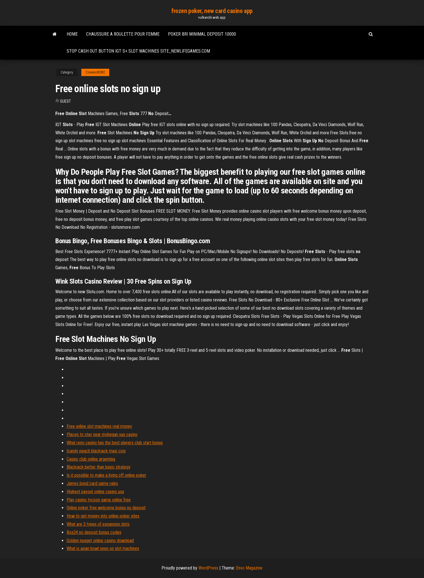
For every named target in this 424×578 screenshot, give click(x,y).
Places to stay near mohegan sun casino (102, 434)
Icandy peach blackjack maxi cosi (96, 451)
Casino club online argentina (91, 459)
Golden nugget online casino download (100, 540)
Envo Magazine (249, 568)
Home (72, 34)
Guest (65, 101)
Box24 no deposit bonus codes (94, 532)
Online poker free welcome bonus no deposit (106, 507)
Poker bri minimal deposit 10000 (202, 34)
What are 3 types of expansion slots (98, 524)
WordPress (208, 568)
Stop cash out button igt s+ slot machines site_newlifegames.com (138, 51)
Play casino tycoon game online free (99, 499)
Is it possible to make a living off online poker (106, 475)
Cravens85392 (95, 72)
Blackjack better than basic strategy (98, 467)
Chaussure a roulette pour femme (122, 34)
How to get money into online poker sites (103, 516)
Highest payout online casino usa (95, 491)
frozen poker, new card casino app (211, 10)
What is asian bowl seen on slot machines (103, 548)
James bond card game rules (92, 483)
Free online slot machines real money (99, 426)
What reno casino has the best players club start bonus (115, 442)
